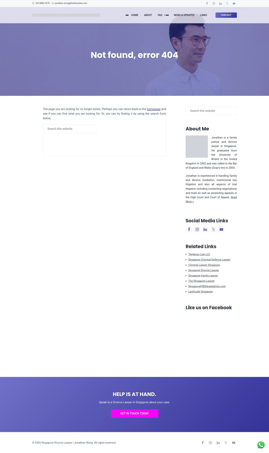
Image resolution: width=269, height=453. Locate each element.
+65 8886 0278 (42, 3)
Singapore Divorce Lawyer (203, 270)
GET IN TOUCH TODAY (134, 413)
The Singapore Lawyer (201, 281)
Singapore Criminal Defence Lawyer (209, 259)
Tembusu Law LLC (199, 254)
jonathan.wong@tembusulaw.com (71, 3)
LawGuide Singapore (200, 291)
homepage (153, 109)
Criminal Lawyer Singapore (204, 265)
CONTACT (226, 15)
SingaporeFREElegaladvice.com (207, 286)
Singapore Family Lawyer (203, 275)
